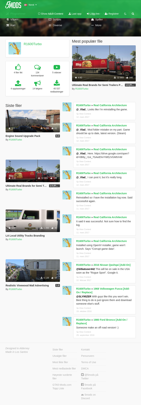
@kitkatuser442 (85, 269)
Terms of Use (88, 362)
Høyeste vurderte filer (62, 376)
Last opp (75, 13)
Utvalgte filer (59, 355)
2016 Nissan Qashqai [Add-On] (112, 264)
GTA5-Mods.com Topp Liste (61, 386)
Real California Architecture (110, 105)
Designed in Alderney (17, 348)
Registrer (112, 13)
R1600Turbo (33, 44)
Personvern (87, 355)
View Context (83, 114)
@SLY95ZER (83, 296)
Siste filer (57, 349)
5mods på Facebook (88, 386)
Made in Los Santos (16, 351)
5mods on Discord (88, 396)
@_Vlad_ (81, 109)
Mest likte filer (60, 362)
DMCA (85, 368)
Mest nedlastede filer (64, 368)
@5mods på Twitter (89, 376)
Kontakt (85, 349)
